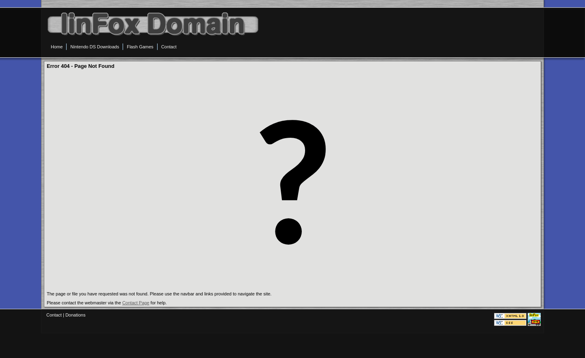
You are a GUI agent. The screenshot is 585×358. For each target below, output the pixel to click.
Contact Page (136, 302)
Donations (75, 314)
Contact (54, 314)
